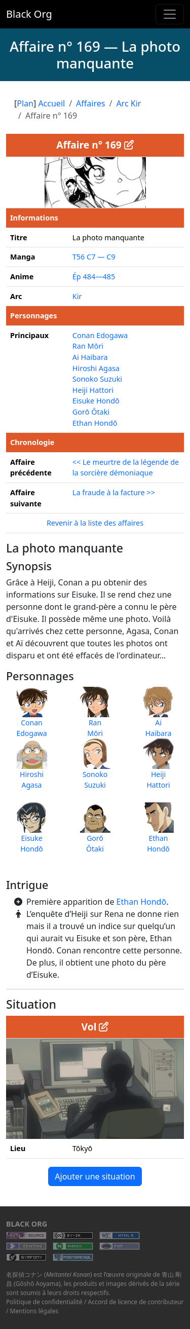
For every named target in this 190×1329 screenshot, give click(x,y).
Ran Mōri (87, 346)
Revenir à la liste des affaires (95, 523)
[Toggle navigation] (170, 14)
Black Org (29, 14)
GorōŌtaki (95, 833)
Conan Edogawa (100, 335)
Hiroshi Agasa (96, 368)
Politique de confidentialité (44, 1302)
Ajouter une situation (95, 1176)
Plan (25, 103)
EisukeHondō (32, 833)
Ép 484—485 (93, 276)
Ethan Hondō (142, 901)
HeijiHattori (158, 769)
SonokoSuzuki (95, 769)
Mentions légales (34, 1311)
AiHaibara (158, 717)
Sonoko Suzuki (97, 379)
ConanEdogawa (31, 717)
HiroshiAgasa (32, 769)
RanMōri (95, 717)
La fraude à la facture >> (113, 492)
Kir (77, 296)
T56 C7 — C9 (94, 257)
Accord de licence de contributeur (136, 1302)
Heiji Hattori (92, 390)
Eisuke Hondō (96, 400)
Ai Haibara (90, 357)
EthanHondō (158, 833)
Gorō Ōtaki (90, 412)
